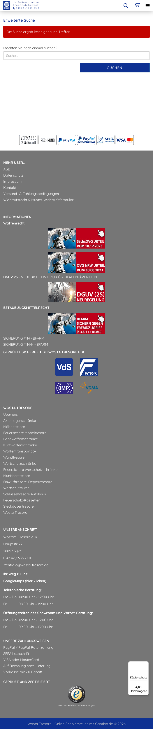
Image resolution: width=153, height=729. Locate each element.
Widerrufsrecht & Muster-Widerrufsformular (38, 200)
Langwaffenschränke (20, 439)
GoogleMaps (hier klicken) (24, 581)
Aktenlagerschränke (19, 420)
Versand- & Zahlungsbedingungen (31, 193)
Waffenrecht (14, 223)
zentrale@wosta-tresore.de (25, 565)
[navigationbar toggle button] (147, 5)
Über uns (10, 414)
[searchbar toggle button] (125, 5)
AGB (6, 169)
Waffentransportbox (20, 451)
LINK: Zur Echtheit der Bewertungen (76, 705)
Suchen (114, 67)
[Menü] (146, 664)
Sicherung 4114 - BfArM (23, 338)
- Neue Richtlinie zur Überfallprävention (50, 277)
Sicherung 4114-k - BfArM (25, 344)
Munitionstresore (16, 475)
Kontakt (9, 187)
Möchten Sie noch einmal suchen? (30, 48)
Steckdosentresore (18, 506)
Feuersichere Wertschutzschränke (30, 469)
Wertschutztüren (16, 488)
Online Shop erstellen (71, 724)
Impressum (12, 181)
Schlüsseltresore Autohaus (24, 494)
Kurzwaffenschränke (20, 445)
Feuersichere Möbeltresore (24, 433)
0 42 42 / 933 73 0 (17, 558)
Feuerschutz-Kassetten (21, 500)
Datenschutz (13, 175)
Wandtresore (14, 457)
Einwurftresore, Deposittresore (27, 482)
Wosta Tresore (15, 512)
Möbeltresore (14, 426)
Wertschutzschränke (19, 463)
